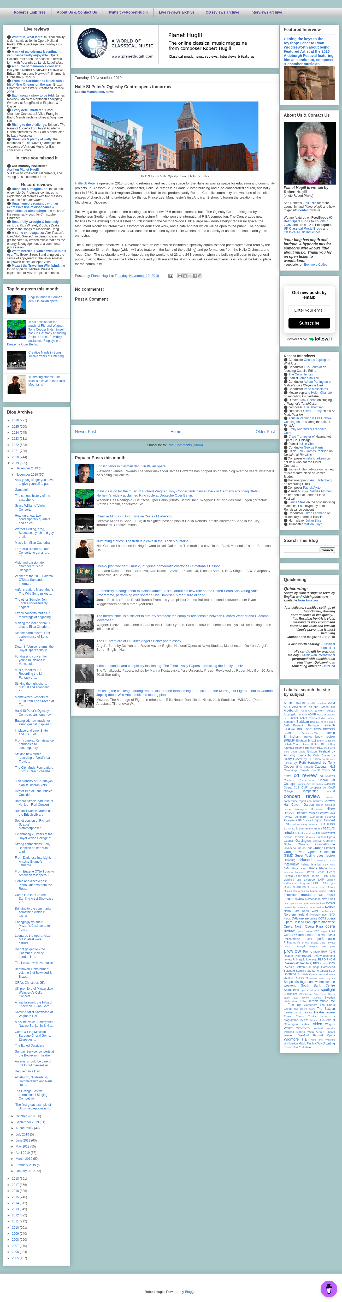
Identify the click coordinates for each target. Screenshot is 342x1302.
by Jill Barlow (312, 759)
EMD (301, 820)
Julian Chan (307, 444)
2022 (16, 445)
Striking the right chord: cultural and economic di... (32, 687)
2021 (16, 451)
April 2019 (23, 1153)
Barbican (302, 722)
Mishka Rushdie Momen (315, 491)
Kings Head (299, 868)
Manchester (95, 92)
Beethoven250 (310, 733)
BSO (320, 747)
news (110, 92)
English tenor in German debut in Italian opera (131, 466)
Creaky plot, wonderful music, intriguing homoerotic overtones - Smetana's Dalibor (158, 566)
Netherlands (312, 898)
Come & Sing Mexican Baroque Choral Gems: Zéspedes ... (33, 1035)
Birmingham (292, 736)
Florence (310, 837)
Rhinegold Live (302, 959)
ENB (308, 820)
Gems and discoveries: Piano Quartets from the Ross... (33, 885)
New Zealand (317, 903)
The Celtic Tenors (300, 374)
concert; (330, 797)
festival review (303, 833)
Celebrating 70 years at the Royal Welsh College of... (34, 836)
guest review (326, 855)
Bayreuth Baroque (306, 725)
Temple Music (318, 1001)
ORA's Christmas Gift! (30, 982)
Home (175, 431)
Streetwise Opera (324, 994)
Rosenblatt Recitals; (298, 963)
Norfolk (330, 907)
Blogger (190, 1292)
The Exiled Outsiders (29, 1045)
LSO (324, 883)
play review (327, 942)
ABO (287, 706)
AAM (331, 703)
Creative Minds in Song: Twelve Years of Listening (134, 516)
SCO (332, 970)
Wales (288, 1028)
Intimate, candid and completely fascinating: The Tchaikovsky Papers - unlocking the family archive (170, 666)
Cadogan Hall (325, 766)
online (313, 918)
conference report (295, 801)
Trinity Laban (318, 1016)
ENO (287, 824)
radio (316, 951)
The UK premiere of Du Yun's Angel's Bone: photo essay (138, 641)
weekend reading (294, 1031)
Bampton (289, 721)
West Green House (321, 1031)
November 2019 (27, 474)
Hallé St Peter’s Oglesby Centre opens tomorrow (33, 712)
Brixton (299, 747)
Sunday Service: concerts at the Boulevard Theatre (34, 1053)
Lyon (332, 883)
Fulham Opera (326, 837)
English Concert (323, 820)
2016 (16, 1191)
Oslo (332, 931)
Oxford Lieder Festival (309, 935)
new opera (290, 903)
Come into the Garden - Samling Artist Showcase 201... (34, 898)
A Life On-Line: (317, 703)
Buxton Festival (318, 751)
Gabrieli (288, 840)
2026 (16, 420)
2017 (16, 1185)
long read (305, 883)
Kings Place (318, 868)
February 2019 (26, 1165)
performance (326, 939)
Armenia (302, 714)
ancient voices (325, 710)
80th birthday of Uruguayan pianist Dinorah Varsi (34, 783)
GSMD (288, 855)
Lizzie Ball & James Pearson (308, 451)
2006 (16, 1252)
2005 (16, 1258)
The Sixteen (326, 1009)
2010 (16, 1227)
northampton (328, 911)
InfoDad (329, 666)
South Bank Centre (318, 985)
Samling (301, 970)
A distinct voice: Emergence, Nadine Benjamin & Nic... (34, 1024)
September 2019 (28, 1122)
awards (331, 714)
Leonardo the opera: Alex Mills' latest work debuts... (32, 939)
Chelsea (289, 780)
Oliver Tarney (312, 411)
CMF (305, 787)
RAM (324, 951)
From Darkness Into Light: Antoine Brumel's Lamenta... (33, 861)
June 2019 (23, 1140)
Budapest (329, 747)
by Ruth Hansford (307, 763)
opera (331, 918)
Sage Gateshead (324, 967)
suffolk (317, 997)
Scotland (290, 974)
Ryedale (289, 967)
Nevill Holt (328, 898)
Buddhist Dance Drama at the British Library (33, 812)
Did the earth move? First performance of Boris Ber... (32, 636)
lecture (299, 872)
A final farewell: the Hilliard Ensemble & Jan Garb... (33, 1004)
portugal (300, 946)
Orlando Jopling (315, 360)
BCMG (288, 732)
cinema (302, 784)
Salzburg (289, 970)
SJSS (300, 978)
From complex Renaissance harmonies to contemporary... (34, 744)
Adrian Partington (316, 382)
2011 (16, 1221)
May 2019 (23, 1146)
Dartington (300, 809)
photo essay (310, 942)
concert (330, 791)
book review (325, 736)
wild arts (317, 1039)
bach (286, 718)
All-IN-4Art (306, 710)
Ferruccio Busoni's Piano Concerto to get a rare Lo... (32, 552)
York (295, 1047)
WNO (321, 1043)
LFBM (324, 875)
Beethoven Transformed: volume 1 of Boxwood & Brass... (33, 972)
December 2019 (27, 468)
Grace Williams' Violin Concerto (30, 507)
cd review (305, 775)
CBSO (326, 770)
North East (291, 910)
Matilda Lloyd (313, 524)
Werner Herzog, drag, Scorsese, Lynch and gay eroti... (34, 533)
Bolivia (308, 736)
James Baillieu (309, 378)
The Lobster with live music (34, 963)
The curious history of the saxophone (32, 497)
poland (287, 946)
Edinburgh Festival (322, 816)
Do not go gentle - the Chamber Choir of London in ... (30, 953)
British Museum (326, 740)
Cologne (289, 791)
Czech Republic (325, 804)
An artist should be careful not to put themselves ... (33, 1063)
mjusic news (318, 887)
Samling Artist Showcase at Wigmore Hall (34, 1014)
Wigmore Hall (296, 1039)
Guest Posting (305, 855)
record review (312, 956)
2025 (16, 426)
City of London (314, 784)
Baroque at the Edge (322, 721)
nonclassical (317, 907)
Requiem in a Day (27, 1071)
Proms (307, 951)
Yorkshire (305, 1047)
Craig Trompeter (299, 436)
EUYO (287, 828)
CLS (296, 787)
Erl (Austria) (299, 824)
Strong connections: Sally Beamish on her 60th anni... (32, 847)
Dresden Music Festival (312, 813)
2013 (16, 1209)
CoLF (331, 787)
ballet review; (327, 718)
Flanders (299, 837)
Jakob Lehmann (315, 513)
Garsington (303, 841)
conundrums (314, 801)
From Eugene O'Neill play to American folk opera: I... (34, 873)
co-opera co (318, 787)
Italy (325, 864)
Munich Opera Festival (296, 890)
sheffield (289, 978)
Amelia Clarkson (314, 458)
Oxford (288, 935)
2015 (16, 1197)
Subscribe (309, 323)
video (317, 1024)
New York (303, 903)
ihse (332, 860)
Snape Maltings (295, 982)
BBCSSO (329, 729)
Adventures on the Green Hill (313, 706)
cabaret (308, 766)
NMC (306, 907)
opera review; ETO (308, 931)
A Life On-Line (295, 703)
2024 (16, 432)
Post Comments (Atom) (185, 445)
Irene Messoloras (316, 389)
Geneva (317, 840)
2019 (16, 463)
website (330, 1028)
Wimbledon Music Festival (300, 1043)
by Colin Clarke (318, 755)
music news (312, 895)
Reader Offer (292, 955)
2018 (16, 1178)
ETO (322, 824)
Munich (331, 887)
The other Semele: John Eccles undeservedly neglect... (31, 603)
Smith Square (327, 978)
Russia (323, 963)
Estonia (313, 824)
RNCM (331, 959)
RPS (316, 963)
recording (329, 955)
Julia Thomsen (313, 407)
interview (291, 864)
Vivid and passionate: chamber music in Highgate (30, 566)
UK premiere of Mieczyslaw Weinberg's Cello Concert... (34, 992)
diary (331, 809)
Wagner (330, 1024)
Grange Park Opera (300, 852)
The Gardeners (307, 1004)
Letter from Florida (306, 875)
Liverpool (309, 879)
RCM (331, 951)
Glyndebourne (325, 844)
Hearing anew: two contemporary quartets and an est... (32, 519)
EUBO (331, 824)
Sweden (330, 997)
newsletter (290, 907)
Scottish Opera (307, 974)
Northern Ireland (296, 914)
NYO (332, 914)
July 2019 (23, 1134)
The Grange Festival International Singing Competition (31, 1095)
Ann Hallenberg (321, 480)
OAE (295, 918)
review (288, 959)
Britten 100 (318, 744)
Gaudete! (21, 490)
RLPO (322, 959)
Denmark (316, 809)
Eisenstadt (290, 820)
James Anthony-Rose (303, 469)
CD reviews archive (222, 12)
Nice (300, 907)
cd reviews (327, 776)
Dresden (289, 813)
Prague (313, 946)
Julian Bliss (313, 520)
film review (322, 832)
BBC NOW (313, 729)
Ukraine (313, 1020)
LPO (316, 883)
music (322, 890)
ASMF (312, 714)
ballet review (308, 718)
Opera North (293, 926)
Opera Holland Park (297, 922)
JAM (287, 868)
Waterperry (303, 1028)
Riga (314, 959)
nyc (324, 914)
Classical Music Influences (302, 232)
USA (322, 1020)
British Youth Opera (296, 744)
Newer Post (85, 431)
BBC (300, 729)
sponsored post (310, 990)
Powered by (309, 339)
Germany (329, 840)
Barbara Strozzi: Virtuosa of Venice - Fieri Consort (34, 803)
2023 (16, 438)
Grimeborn (327, 852)
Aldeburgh (291, 710)
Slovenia (311, 978)
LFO (332, 876)
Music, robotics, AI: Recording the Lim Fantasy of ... (29, 673)
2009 (16, 1233)
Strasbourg (305, 994)
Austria (321, 714)
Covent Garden (302, 805)
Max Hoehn (308, 400)
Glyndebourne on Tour (298, 848)
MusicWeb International (318, 655)
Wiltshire (330, 1039)
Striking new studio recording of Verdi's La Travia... (32, 757)
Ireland (305, 864)
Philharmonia (292, 942)
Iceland (321, 860)
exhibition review (302, 828)
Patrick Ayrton (312, 487)
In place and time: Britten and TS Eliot (32, 732)
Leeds (309, 872)
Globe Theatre (296, 844)
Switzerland (291, 1001)
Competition (310, 791)
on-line (304, 918)
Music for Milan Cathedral (32, 543)
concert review (302, 796)
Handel (306, 860)
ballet (294, 718)
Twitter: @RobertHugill (128, 12)
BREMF (289, 740)
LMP (321, 879)
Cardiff (315, 770)
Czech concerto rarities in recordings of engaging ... (34, 615)
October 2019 (26, 1116)
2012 (16, 1215)
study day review (296, 997)
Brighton (301, 740)
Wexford (289, 1035)
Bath (287, 725)
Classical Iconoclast (328, 646)
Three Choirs (294, 1016)
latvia (332, 868)
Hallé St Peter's (86, 183)
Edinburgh (300, 816)
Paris (308, 938)
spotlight (328, 990)
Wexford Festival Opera (316, 1035)
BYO (299, 766)
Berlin (331, 733)
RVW (331, 963)
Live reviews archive (176, 12)
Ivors (332, 864)
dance (287, 809)
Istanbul (316, 864)
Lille (299, 879)
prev (332, 946)
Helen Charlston (322, 393)
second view (327, 974)
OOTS (322, 918)
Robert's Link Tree (30, 12)
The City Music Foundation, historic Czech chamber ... (34, 771)
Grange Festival (324, 848)
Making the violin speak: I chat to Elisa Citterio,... (32, 625)
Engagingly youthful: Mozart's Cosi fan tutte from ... (32, 925)
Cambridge (291, 770)
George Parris (313, 447)
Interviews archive (266, 12)
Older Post (265, 431)
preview (292, 951)
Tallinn (303, 1001)
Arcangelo (290, 714)
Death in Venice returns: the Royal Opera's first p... (34, 648)
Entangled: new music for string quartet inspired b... (34, 722)
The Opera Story (304, 1008)
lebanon (288, 872)
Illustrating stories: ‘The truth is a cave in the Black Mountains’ (142, 541)
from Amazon (308, 600)
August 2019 (25, 1128)
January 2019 (26, 1171)
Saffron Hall (303, 967)
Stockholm (290, 993)
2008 (16, 1239)
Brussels (310, 747)
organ (324, 931)
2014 (16, 1203)
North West (310, 910)
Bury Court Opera (294, 751)
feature (318, 828)
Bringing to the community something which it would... (33, 912)
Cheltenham (306, 780)
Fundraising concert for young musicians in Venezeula (31, 660)
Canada (304, 770)
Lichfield (289, 879)
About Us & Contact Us (77, 12)
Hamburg (289, 860)
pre (324, 946)
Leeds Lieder (326, 872)
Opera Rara (314, 926)
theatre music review (298, 1012)
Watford (318, 1028)
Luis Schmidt (313, 367)
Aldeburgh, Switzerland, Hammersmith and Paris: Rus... (34, 1081)
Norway (315, 914)
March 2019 (24, 1159)
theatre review (324, 1012)
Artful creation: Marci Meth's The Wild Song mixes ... (34, 591)
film (313, 833)
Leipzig (288, 875)
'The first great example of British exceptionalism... (33, 1106)
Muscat (314, 890)
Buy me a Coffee (315, 264)
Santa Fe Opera (317, 970)
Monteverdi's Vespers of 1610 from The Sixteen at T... (34, 701)
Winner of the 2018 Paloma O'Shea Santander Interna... (34, 580)
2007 (16, 1246)
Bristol (312, 740)
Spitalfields (291, 990)
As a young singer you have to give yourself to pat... (34, 481)
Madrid (287, 887)
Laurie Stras (296, 502)
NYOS (287, 918)
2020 (16, 457)
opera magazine (323, 922)
